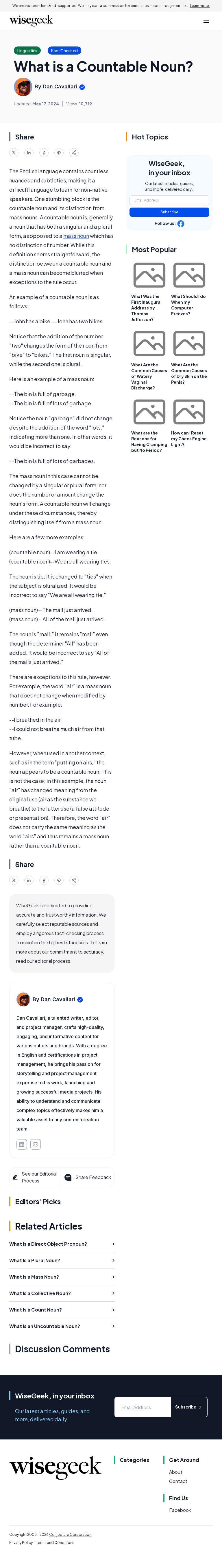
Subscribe (169, 212)
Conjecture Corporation (70, 1534)
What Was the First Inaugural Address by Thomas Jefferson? (146, 308)
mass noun (76, 235)
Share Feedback (87, 1177)
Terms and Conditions (55, 1542)
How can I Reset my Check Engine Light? (189, 438)
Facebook (180, 1510)
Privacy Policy (21, 1542)
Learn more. (200, 5)
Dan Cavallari (60, 86)
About (175, 1472)
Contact (178, 1481)
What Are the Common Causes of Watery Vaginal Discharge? (149, 376)
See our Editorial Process (34, 1177)
